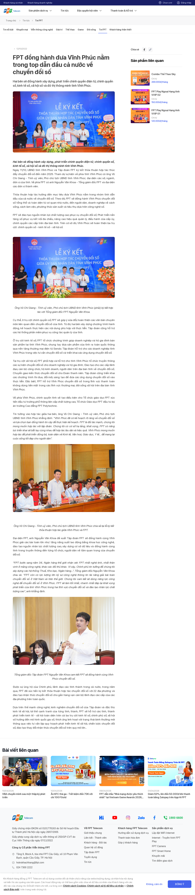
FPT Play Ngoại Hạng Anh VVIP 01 (165, 112)
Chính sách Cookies (74, 885)
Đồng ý (179, 884)
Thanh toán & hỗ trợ (123, 10)
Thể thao (70, 29)
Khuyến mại (22, 29)
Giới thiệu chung (93, 833)
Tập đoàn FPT (91, 852)
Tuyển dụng (90, 857)
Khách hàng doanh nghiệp (40, 3)
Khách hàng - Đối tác (95, 842)
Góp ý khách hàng (128, 842)
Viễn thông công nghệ (42, 29)
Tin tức (65, 10)
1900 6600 (176, 817)
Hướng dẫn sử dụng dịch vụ (133, 833)
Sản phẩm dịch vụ (40, 10)
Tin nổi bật (8, 29)
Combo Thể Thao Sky (163, 74)
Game (81, 29)
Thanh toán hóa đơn (129, 837)
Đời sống (91, 29)
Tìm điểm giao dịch (162, 860)
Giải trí (59, 29)
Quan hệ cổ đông (93, 847)
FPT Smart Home (161, 851)
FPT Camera (159, 846)
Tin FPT (39, 20)
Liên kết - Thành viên (95, 837)
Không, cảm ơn (154, 884)
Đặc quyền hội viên (89, 10)
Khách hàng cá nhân (13, 3)
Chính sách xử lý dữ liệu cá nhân (105, 885)
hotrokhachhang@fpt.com (30, 862)
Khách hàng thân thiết (121, 29)
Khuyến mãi (158, 856)
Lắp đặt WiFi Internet (163, 833)
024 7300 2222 (24, 867)
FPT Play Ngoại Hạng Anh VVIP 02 (165, 93)
